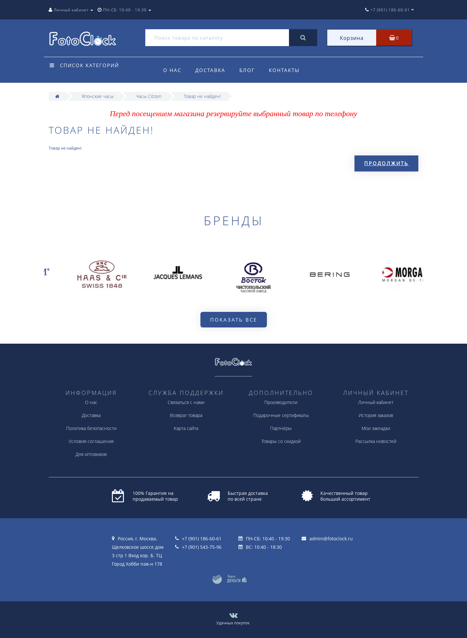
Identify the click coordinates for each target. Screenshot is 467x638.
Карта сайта (186, 428)
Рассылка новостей (375, 441)
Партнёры (281, 428)
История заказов (376, 415)
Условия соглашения (91, 441)
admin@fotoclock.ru (331, 538)
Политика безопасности (91, 428)
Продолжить (386, 163)
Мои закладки (376, 428)
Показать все (233, 319)
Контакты (284, 70)
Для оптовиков (91, 454)
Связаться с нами (186, 402)
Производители (280, 402)
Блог (247, 70)
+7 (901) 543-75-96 (202, 547)
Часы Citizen (149, 96)
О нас (172, 70)
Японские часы (98, 96)
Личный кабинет (375, 402)
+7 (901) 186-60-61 (202, 538)
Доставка (210, 70)
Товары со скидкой (281, 441)
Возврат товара (186, 415)
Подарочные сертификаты (281, 415)
